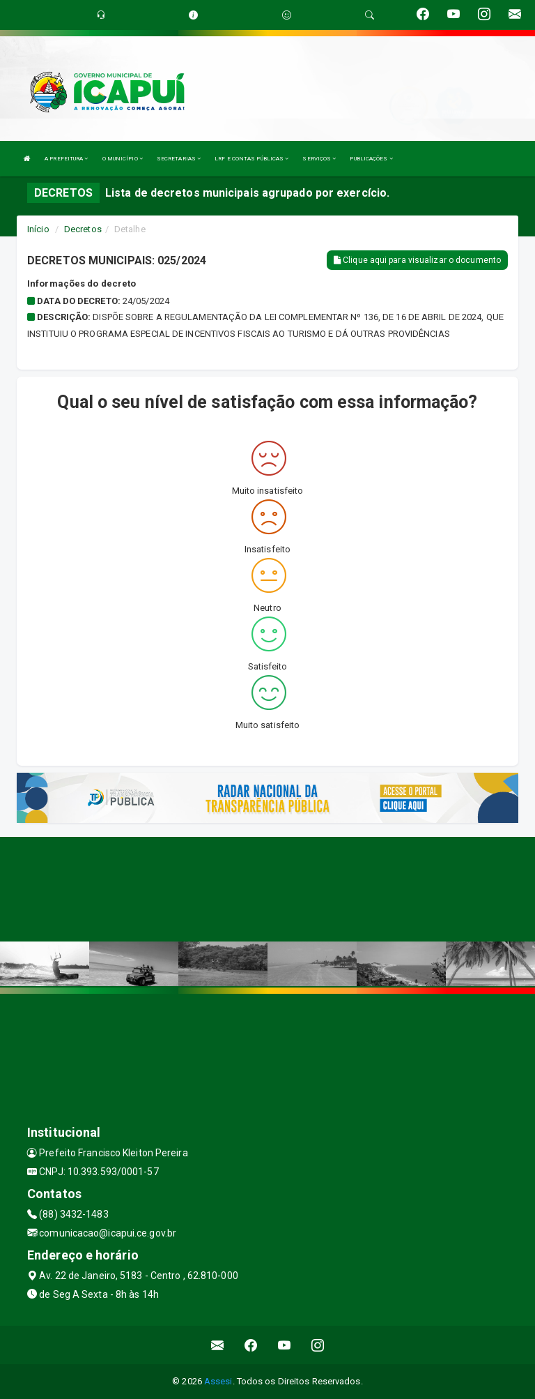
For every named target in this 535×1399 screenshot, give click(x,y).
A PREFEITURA (66, 159)
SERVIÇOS (319, 159)
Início (38, 229)
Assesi (218, 1381)
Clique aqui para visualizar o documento (417, 260)
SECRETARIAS (179, 159)
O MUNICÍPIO (122, 159)
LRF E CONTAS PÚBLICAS (251, 159)
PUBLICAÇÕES (371, 159)
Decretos (83, 229)
